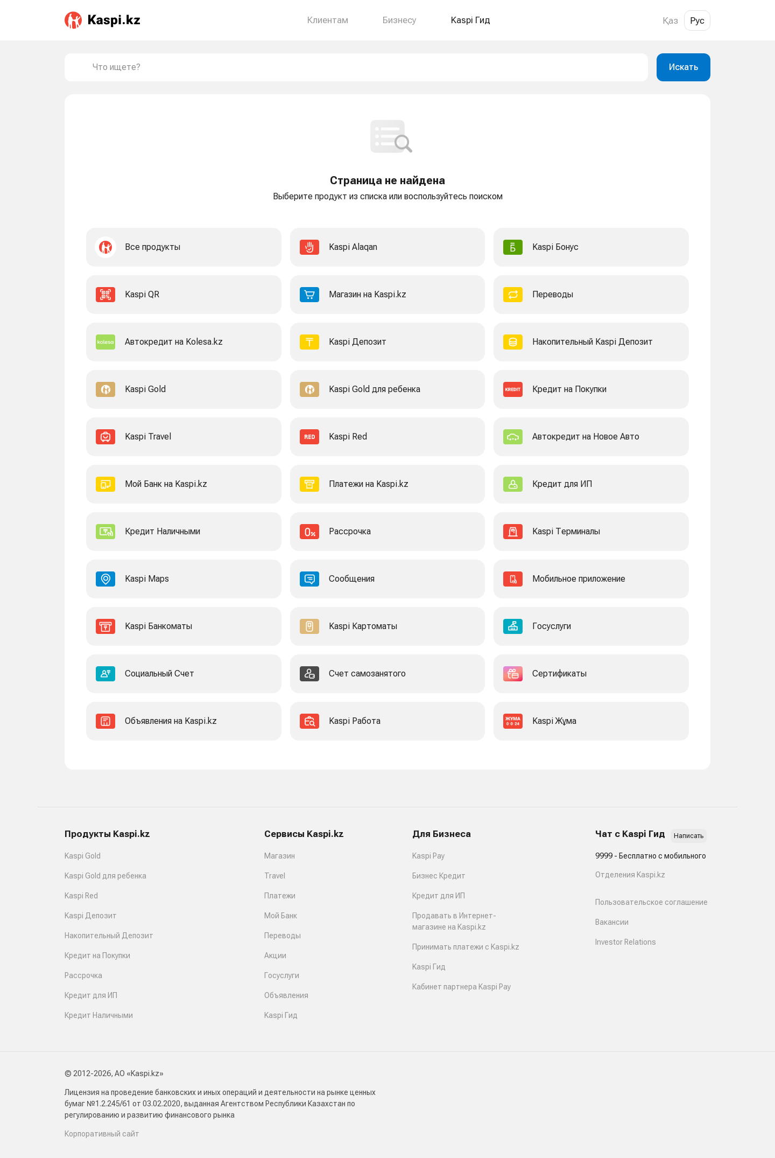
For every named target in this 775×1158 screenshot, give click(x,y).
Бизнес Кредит (439, 875)
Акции (275, 955)
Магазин (279, 856)
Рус (697, 20)
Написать (688, 836)
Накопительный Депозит (109, 935)
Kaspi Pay (428, 856)
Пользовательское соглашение (651, 902)
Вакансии (612, 922)
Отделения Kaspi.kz (630, 874)
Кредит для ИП (91, 995)
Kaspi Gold (83, 856)
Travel (274, 875)
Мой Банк (280, 915)
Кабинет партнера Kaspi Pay (461, 986)
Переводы (282, 935)
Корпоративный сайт (102, 1133)
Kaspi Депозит (91, 915)
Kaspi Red (81, 895)
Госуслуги (281, 975)
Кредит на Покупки (97, 955)
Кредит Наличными (99, 1015)
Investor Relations (625, 942)
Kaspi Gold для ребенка (105, 875)
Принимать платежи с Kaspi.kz (465, 947)
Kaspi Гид (281, 1015)
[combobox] (366, 67)
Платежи (279, 895)
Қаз (670, 20)
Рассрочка (83, 975)
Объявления (286, 995)
